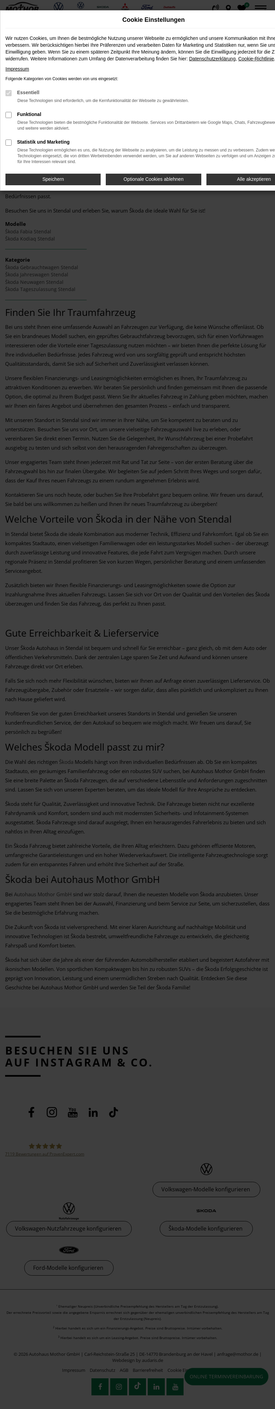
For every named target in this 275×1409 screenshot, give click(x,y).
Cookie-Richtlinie (256, 58)
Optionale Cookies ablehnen (154, 179)
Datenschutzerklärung (212, 58)
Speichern (53, 179)
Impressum (17, 69)
